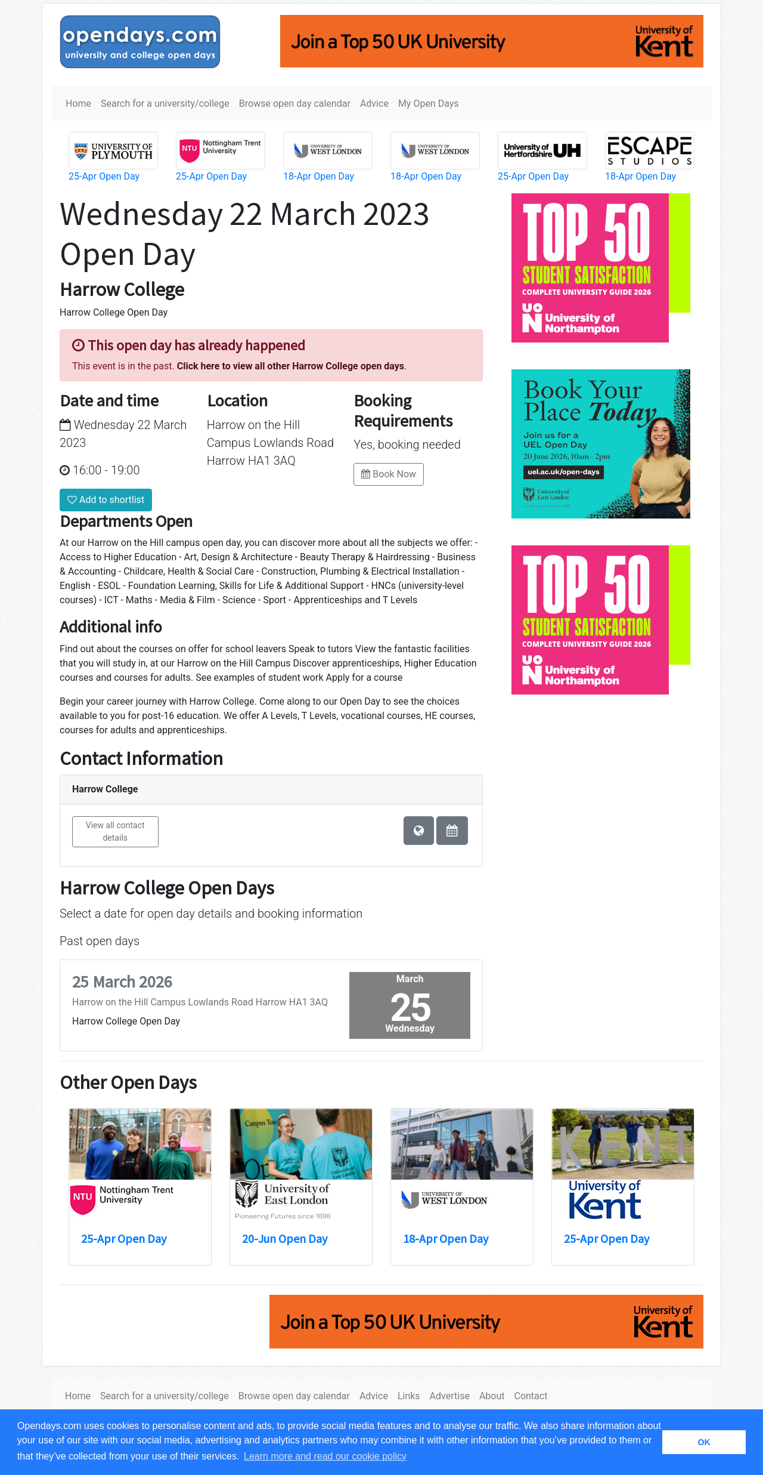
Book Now (388, 474)
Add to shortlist (105, 499)
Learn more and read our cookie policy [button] (325, 1456)
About (492, 1396)
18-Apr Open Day (318, 176)
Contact (530, 1396)
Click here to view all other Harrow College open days (290, 366)
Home (78, 103)
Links (409, 1396)
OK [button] (704, 1442)
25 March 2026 (122, 981)
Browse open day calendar (295, 103)
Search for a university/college (165, 103)
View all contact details (115, 831)
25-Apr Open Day (104, 176)
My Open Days (428, 103)
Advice (374, 103)
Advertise (450, 1396)
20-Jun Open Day (284, 1238)
